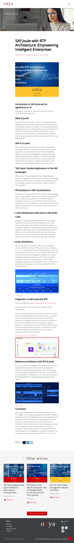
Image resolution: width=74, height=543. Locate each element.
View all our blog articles (37, 513)
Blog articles (11, 13)
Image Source (19, 296)
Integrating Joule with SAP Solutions (45, 303)
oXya (18, 365)
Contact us (66, 522)
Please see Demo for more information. (26, 336)
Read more (8, 500)
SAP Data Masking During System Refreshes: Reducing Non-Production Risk (14, 489)
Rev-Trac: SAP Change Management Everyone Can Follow (59, 487)
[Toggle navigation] (69, 4)
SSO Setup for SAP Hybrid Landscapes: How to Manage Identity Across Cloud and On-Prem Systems (37, 490)
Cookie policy (66, 539)
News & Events (11, 529)
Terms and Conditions (42, 539)
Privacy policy (56, 539)
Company (9, 526)
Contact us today (50, 433)
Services (9, 524)
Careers (9, 531)
